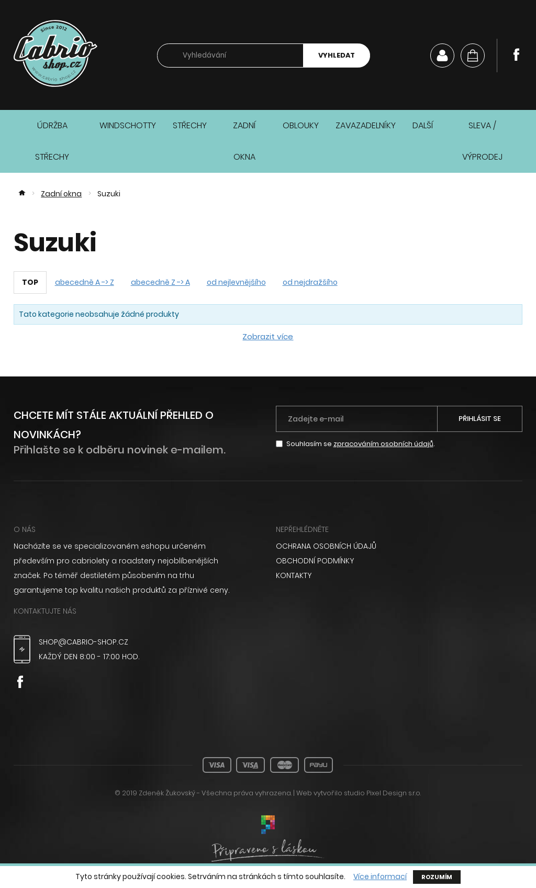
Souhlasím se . (360, 444)
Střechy (190, 125)
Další (422, 125)
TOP (30, 282)
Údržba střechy (52, 141)
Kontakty (293, 575)
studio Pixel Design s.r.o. (382, 793)
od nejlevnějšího (236, 282)
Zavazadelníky (366, 125)
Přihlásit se (480, 419)
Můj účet (442, 55)
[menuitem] (399, 546)
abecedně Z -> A (160, 282)
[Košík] (473, 55)
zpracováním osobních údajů (383, 444)
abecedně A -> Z (84, 282)
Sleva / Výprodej (482, 141)
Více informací (380, 877)
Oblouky (301, 125)
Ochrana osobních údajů (326, 546)
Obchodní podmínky (315, 561)
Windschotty (127, 125)
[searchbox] (230, 55)
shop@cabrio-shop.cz (83, 642)
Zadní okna (244, 141)
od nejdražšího (310, 282)
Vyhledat (336, 55)
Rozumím (436, 877)
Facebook (516, 54)
